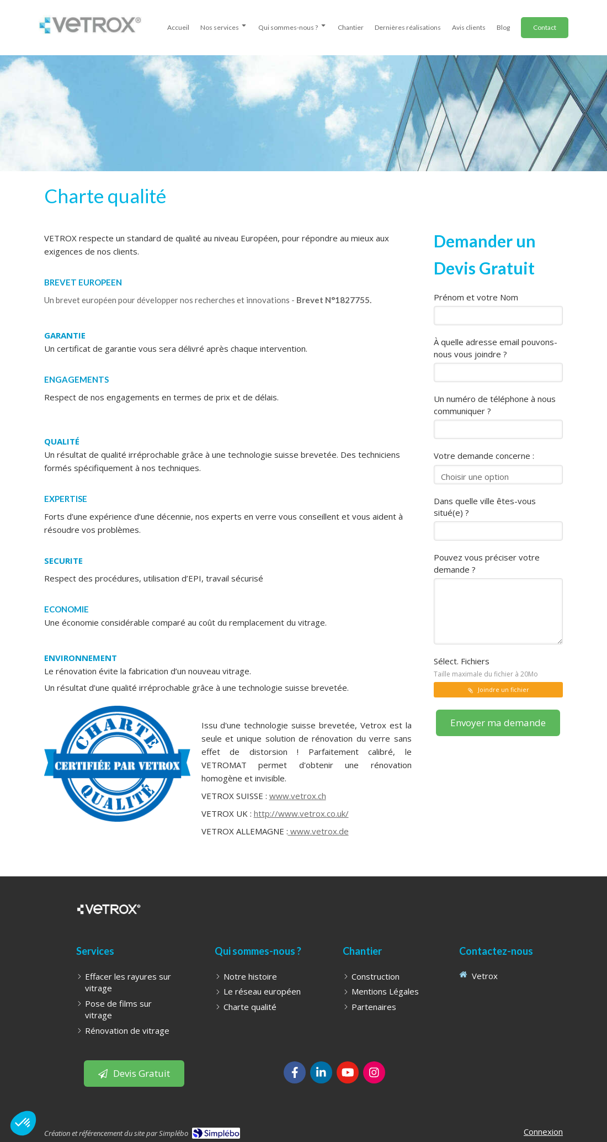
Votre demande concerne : (484, 455)
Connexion (543, 1131)
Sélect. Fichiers (486, 666)
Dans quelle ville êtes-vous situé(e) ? (485, 506)
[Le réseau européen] (262, 991)
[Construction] (376, 976)
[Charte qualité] (249, 1007)
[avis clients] (468, 25)
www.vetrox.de (318, 831)
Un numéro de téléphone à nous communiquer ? (495, 404)
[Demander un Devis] (544, 27)
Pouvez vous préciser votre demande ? (487, 563)
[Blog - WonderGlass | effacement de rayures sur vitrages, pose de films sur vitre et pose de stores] (503, 25)
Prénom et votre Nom (476, 297)
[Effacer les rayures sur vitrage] (131, 983)
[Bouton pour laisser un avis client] (134, 1073)
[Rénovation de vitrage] (127, 1031)
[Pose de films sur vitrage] (131, 1010)
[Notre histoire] (250, 976)
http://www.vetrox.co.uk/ (301, 813)
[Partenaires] (374, 1007)
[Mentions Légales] (385, 991)
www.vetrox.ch (297, 795)
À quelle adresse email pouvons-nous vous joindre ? (495, 347)
